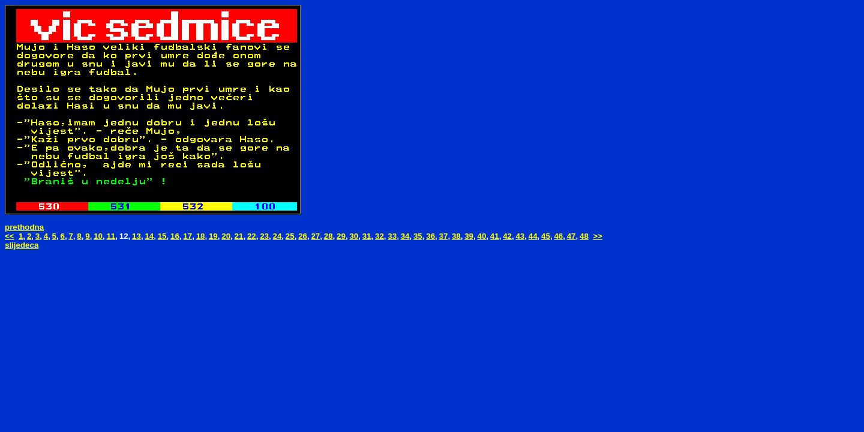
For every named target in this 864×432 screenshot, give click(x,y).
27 (315, 236)
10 (98, 236)
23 (264, 236)
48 (584, 236)
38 (456, 236)
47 (571, 236)
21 (239, 236)
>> (597, 236)
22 (251, 236)
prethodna (24, 227)
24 (277, 236)
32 (379, 236)
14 (149, 236)
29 (341, 236)
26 (302, 236)
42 (507, 236)
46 (558, 236)
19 (213, 236)
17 (187, 236)
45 (545, 236)
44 (533, 236)
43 (519, 236)
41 (494, 236)
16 (174, 236)
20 (225, 236)
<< (9, 236)
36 (430, 236)
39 (468, 236)
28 (328, 236)
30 (353, 236)
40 (482, 236)
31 (366, 236)
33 (392, 236)
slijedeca (21, 245)
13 (136, 236)
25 (290, 236)
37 (443, 236)
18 (200, 236)
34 (405, 236)
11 (110, 236)
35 (417, 236)
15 (162, 236)
